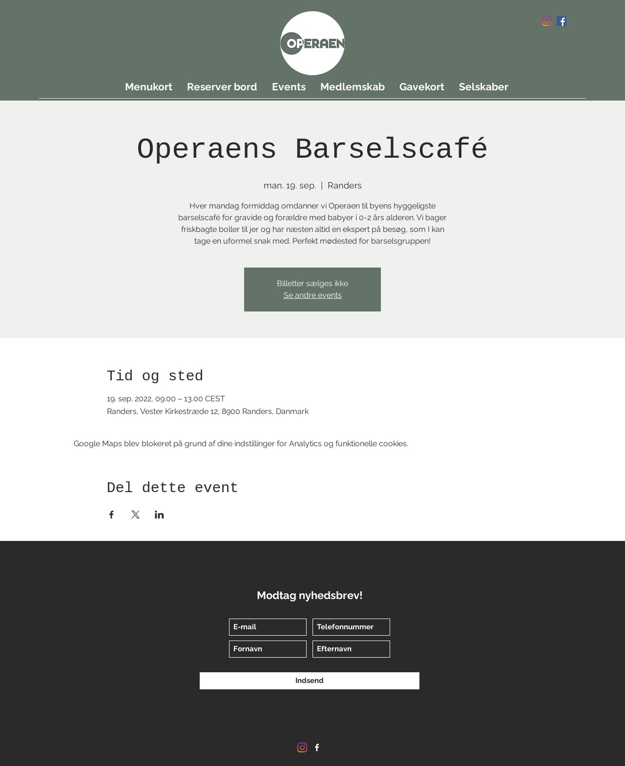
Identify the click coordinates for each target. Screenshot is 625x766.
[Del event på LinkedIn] (159, 514)
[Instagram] (547, 21)
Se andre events (313, 295)
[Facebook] (561, 21)
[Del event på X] (135, 514)
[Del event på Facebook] (111, 514)
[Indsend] (309, 680)
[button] (543, 50)
